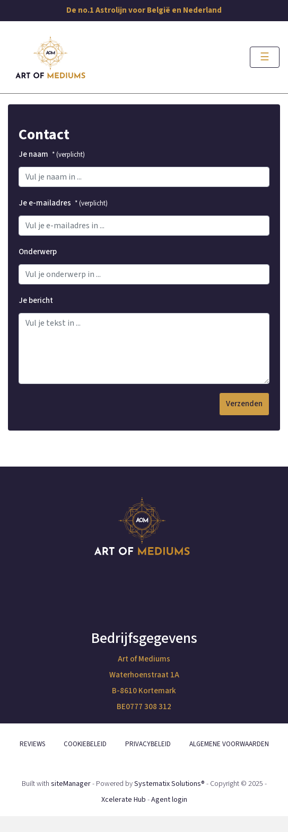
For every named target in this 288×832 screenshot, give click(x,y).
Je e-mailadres (63, 203)
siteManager (71, 784)
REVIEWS (32, 744)
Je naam (52, 154)
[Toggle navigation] (265, 57)
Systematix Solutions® (169, 784)
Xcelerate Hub (123, 799)
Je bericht (36, 300)
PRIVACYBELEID (148, 744)
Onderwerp (38, 251)
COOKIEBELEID (85, 744)
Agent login (169, 799)
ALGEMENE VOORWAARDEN (229, 744)
